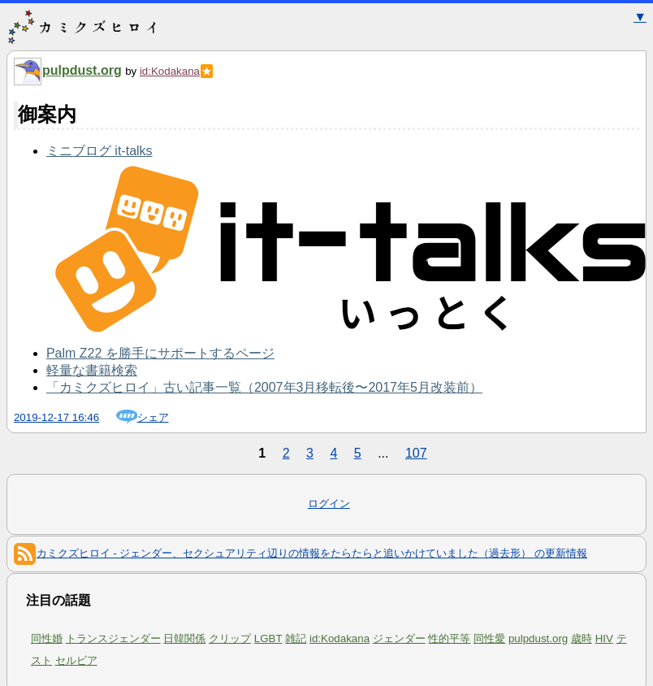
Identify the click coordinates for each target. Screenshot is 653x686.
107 (416, 453)
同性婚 (47, 638)
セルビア (76, 660)
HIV (604, 638)
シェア (153, 417)
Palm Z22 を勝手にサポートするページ (160, 353)
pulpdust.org (82, 70)
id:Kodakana (170, 71)
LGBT (268, 638)
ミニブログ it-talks (99, 151)
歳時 (581, 638)
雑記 (295, 638)
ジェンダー (399, 638)
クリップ (230, 638)
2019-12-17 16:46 (56, 417)
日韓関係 (184, 638)
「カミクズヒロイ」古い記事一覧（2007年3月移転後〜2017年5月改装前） (264, 387)
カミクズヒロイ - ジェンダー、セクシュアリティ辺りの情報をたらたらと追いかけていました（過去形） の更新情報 (300, 553)
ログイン (329, 503)
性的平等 (449, 638)
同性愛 (489, 638)
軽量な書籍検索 (91, 370)
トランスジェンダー (113, 638)
